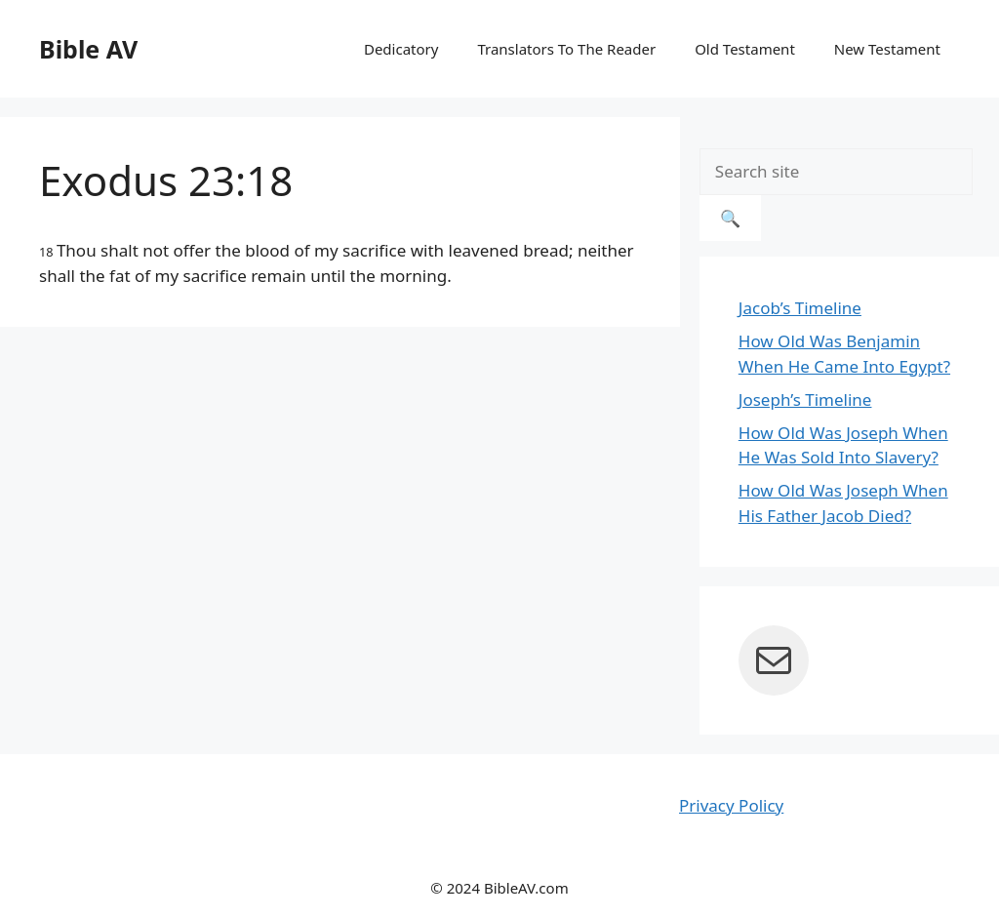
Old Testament (745, 49)
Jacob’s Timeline (800, 308)
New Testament (887, 49)
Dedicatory (401, 49)
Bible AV (88, 48)
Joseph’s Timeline (805, 399)
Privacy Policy (731, 805)
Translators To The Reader (566, 49)
